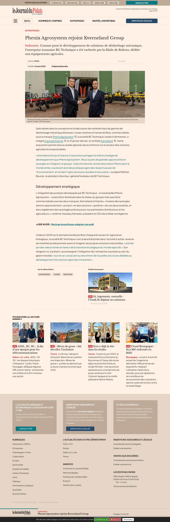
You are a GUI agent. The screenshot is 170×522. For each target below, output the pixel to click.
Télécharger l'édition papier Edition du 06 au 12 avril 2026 (126, 479)
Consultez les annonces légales (127, 444)
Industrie (113, 3)
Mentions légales (70, 472)
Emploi (86, 3)
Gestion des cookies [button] (72, 485)
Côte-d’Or (68, 444)
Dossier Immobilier (20, 469)
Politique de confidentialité (75, 477)
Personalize (128, 520)
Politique (16, 481)
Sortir (14, 477)
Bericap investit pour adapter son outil (72, 224)
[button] (15, 21)
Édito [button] (27, 21)
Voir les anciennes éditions (125, 486)
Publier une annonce (122, 448)
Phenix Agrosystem (63, 136)
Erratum (66, 481)
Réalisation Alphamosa (49, 502)
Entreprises (77, 20)
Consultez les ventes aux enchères (128, 460)
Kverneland (107, 140)
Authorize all (102, 519)
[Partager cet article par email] (143, 61)
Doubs (66, 448)
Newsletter (141, 3)
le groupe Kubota (53, 140)
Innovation (72, 3)
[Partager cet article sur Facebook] (133, 61)
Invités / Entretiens (103, 20)
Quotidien (17, 489)
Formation (56, 3)
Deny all (116, 519)
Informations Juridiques (22, 485)
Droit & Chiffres (19, 494)
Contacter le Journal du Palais (76, 468)
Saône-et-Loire (70, 452)
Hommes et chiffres (50, 20)
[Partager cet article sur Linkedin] (138, 61)
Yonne (57, 274)
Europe (15, 460)
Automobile (17, 464)
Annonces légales (80, 428)
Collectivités (18, 456)
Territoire (99, 3)
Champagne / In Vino (21, 452)
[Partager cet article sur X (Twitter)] (129, 61)
